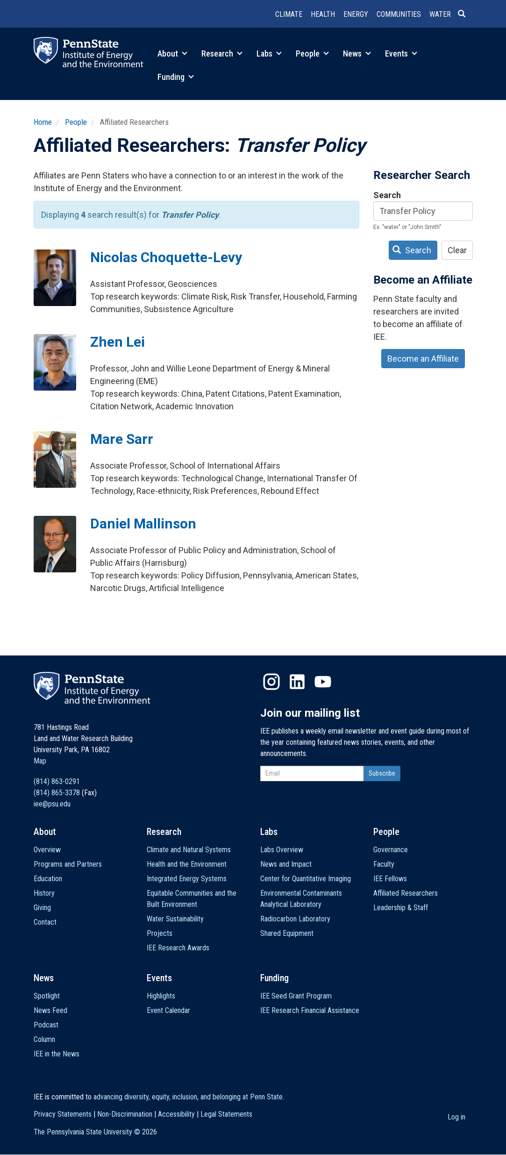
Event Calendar (168, 1010)
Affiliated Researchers (405, 893)
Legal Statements (226, 1114)
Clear (457, 250)
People (312, 53)
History (44, 893)
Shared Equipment (287, 933)
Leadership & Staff (400, 907)
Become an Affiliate (423, 359)
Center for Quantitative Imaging (305, 878)
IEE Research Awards (178, 947)
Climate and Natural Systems (189, 849)
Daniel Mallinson (143, 523)
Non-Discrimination (124, 1114)
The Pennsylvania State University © (95, 1131)
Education (48, 878)
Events (401, 53)
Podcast (46, 1024)
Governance (390, 849)
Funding (175, 77)
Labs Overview (281, 849)
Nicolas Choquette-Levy (166, 257)
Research (221, 53)
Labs (269, 53)
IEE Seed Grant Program (296, 995)
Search (387, 195)
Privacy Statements (63, 1114)
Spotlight (47, 995)
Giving (42, 907)
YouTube (323, 682)
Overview (47, 849)
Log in (456, 1116)
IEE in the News (56, 1053)
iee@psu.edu (52, 803)
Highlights (161, 995)
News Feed (50, 1010)
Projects (159, 933)
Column (44, 1039)
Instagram (271, 682)
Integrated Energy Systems (187, 878)
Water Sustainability (175, 918)
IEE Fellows (390, 878)
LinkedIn (297, 682)
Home (43, 122)
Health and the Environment (187, 864)
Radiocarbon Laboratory (295, 918)
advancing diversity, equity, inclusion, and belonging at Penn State (188, 1096)
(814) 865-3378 (57, 792)
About (172, 53)
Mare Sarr (121, 439)
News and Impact (286, 864)
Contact (45, 922)
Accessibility (176, 1114)
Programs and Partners (68, 864)
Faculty (383, 864)
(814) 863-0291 (57, 781)
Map (40, 760)
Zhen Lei (117, 342)
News (357, 53)
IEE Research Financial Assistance (309, 1010)
